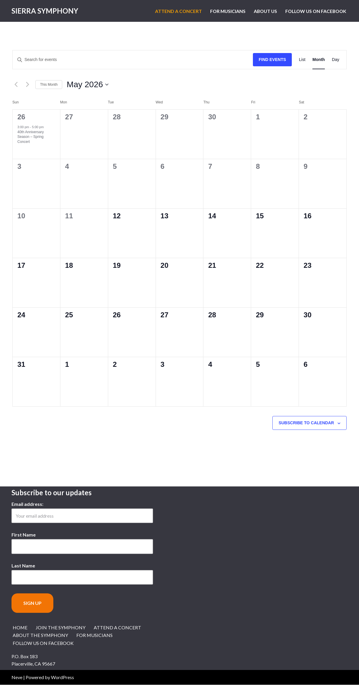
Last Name (23, 565)
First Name (23, 535)
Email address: (27, 504)
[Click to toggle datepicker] (87, 84)
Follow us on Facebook (314, 11)
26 (21, 117)
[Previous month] (15, 84)
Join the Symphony (61, 627)
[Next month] (27, 84)
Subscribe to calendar (306, 422)
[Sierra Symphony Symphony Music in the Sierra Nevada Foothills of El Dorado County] (44, 10)
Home (20, 627)
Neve (16, 677)
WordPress (62, 677)
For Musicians (223, 11)
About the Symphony (41, 635)
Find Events (272, 59)
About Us (262, 11)
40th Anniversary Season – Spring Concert (30, 137)
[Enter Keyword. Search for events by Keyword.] (133, 59)
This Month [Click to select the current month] (48, 84)
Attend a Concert (173, 11)
